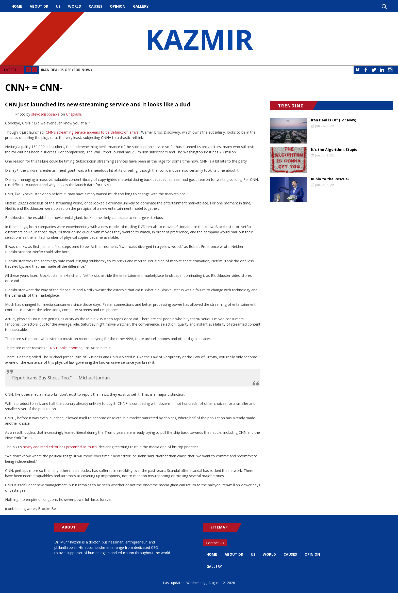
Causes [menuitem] (95, 6)
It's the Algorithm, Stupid (334, 149)
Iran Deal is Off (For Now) (66, 69)
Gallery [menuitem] (140, 6)
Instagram (390, 70)
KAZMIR (199, 39)
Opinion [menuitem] (117, 6)
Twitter (374, 70)
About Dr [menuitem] (39, 6)
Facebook (366, 70)
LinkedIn (382, 70)
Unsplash (73, 114)
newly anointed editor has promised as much (59, 446)
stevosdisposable (45, 114)
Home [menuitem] (16, 6)
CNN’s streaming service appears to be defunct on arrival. (93, 132)
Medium (358, 70)
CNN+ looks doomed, (65, 347)
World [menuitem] (74, 6)
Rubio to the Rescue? (330, 179)
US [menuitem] (58, 6)
